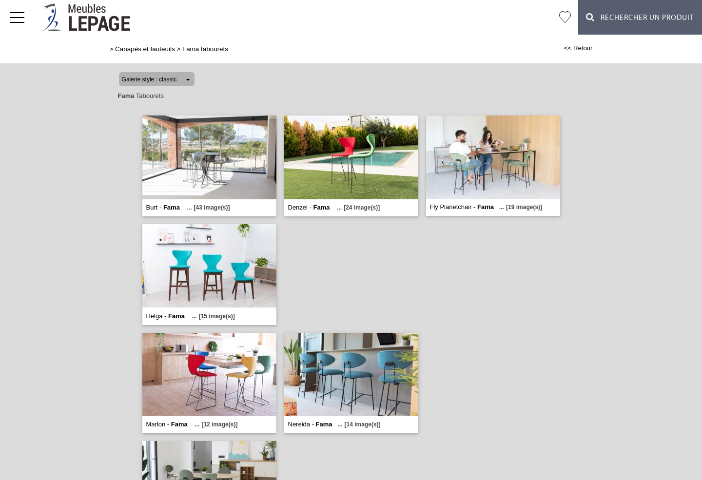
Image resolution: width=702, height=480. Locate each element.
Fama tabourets (205, 49)
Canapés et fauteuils (145, 49)
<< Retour (578, 48)
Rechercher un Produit (640, 17)
